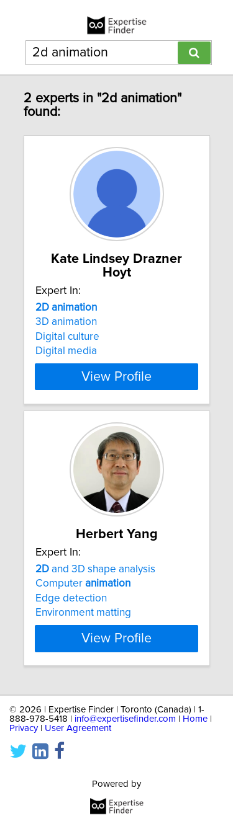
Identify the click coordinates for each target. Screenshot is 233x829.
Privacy (23, 742)
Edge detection (71, 612)
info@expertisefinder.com (125, 732)
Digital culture (67, 336)
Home (195, 732)
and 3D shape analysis (95, 582)
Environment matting (83, 626)
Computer (82, 597)
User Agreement (78, 742)
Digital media (66, 351)
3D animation (66, 321)
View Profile (116, 376)
